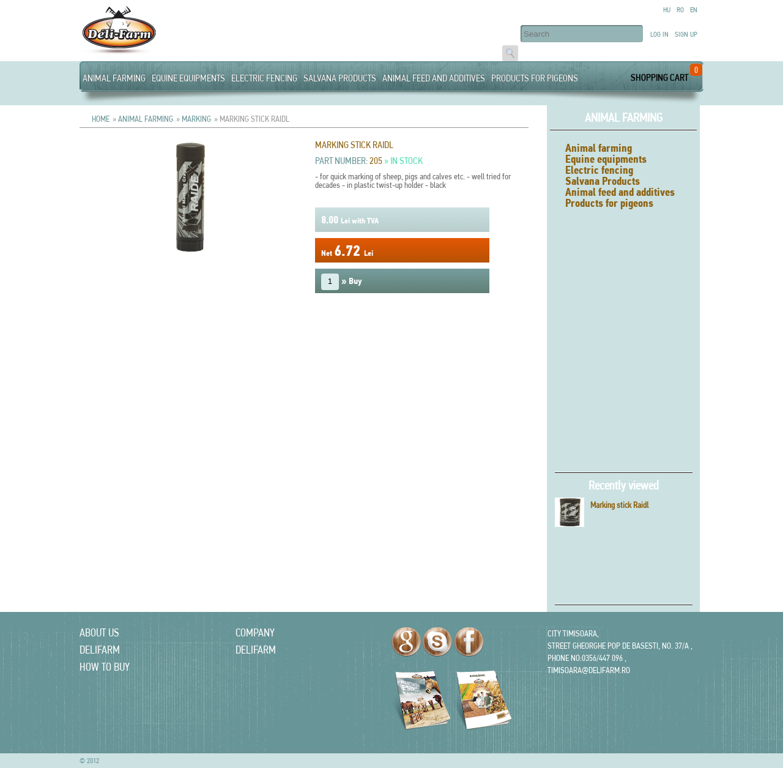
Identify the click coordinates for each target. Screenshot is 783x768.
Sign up (686, 34)
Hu (666, 10)
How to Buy (105, 666)
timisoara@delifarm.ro (588, 670)
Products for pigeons (534, 78)
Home (100, 119)
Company (255, 632)
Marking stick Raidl (619, 505)
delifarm (100, 649)
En (693, 10)
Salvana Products (339, 78)
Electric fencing (264, 78)
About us (99, 632)
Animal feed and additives (433, 78)
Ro (680, 10)
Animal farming (114, 78)
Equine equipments (188, 78)
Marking (196, 119)
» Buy (341, 282)
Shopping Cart (659, 77)
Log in (659, 34)
